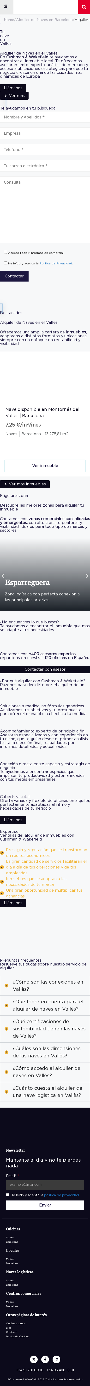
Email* (11, 1176)
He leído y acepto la (44, 1195)
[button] (5, 6)
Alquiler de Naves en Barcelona (44, 20)
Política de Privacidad (56, 263)
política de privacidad (61, 1195)
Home (9, 20)
